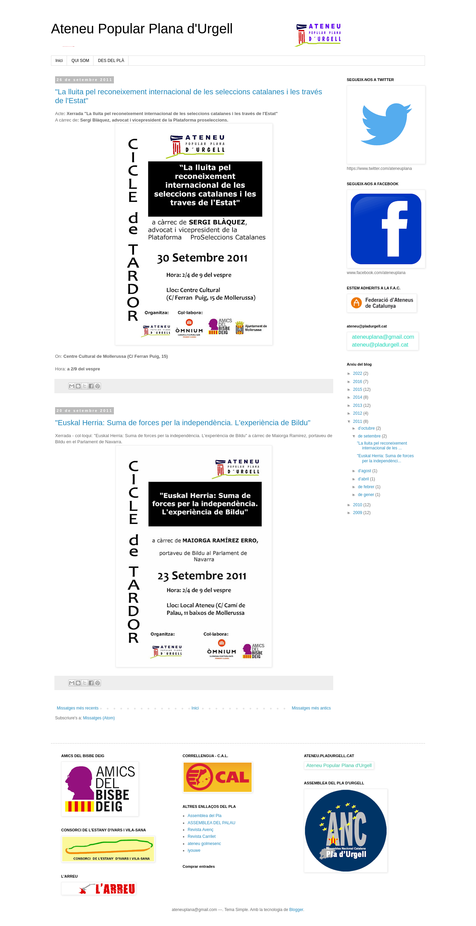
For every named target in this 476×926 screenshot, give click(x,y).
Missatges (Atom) (99, 718)
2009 (358, 512)
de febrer (366, 486)
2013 (358, 405)
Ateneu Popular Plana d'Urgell (142, 28)
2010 (358, 504)
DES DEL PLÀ (111, 60)
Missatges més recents (78, 708)
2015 (358, 389)
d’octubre (367, 428)
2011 (358, 421)
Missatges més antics (311, 708)
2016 (358, 381)
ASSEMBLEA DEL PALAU (211, 822)
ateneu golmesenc (204, 843)
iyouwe (194, 850)
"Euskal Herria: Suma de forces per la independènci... (385, 458)
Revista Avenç (201, 829)
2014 (358, 397)
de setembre (370, 436)
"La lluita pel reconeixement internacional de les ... (382, 445)
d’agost (365, 470)
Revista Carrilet (202, 836)
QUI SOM (80, 60)
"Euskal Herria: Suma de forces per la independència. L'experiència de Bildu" (182, 422)
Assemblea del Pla (204, 815)
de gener (366, 494)
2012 (358, 413)
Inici (59, 60)
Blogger (296, 909)
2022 (358, 373)
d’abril (364, 479)
